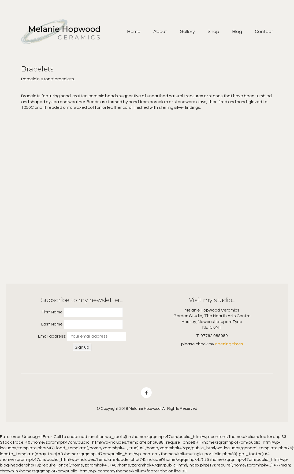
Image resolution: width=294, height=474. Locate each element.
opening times (229, 344)
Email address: (52, 336)
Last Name (52, 324)
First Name (52, 312)
